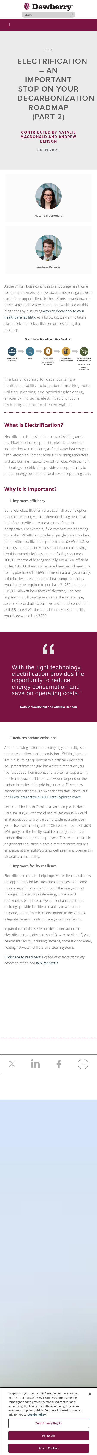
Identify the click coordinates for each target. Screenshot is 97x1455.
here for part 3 (47, 963)
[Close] (90, 1395)
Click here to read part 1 (23, 957)
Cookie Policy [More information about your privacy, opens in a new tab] (36, 1416)
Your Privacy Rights (48, 1424)
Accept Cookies (48, 1449)
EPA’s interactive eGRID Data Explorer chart (45, 797)
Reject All (48, 1437)
